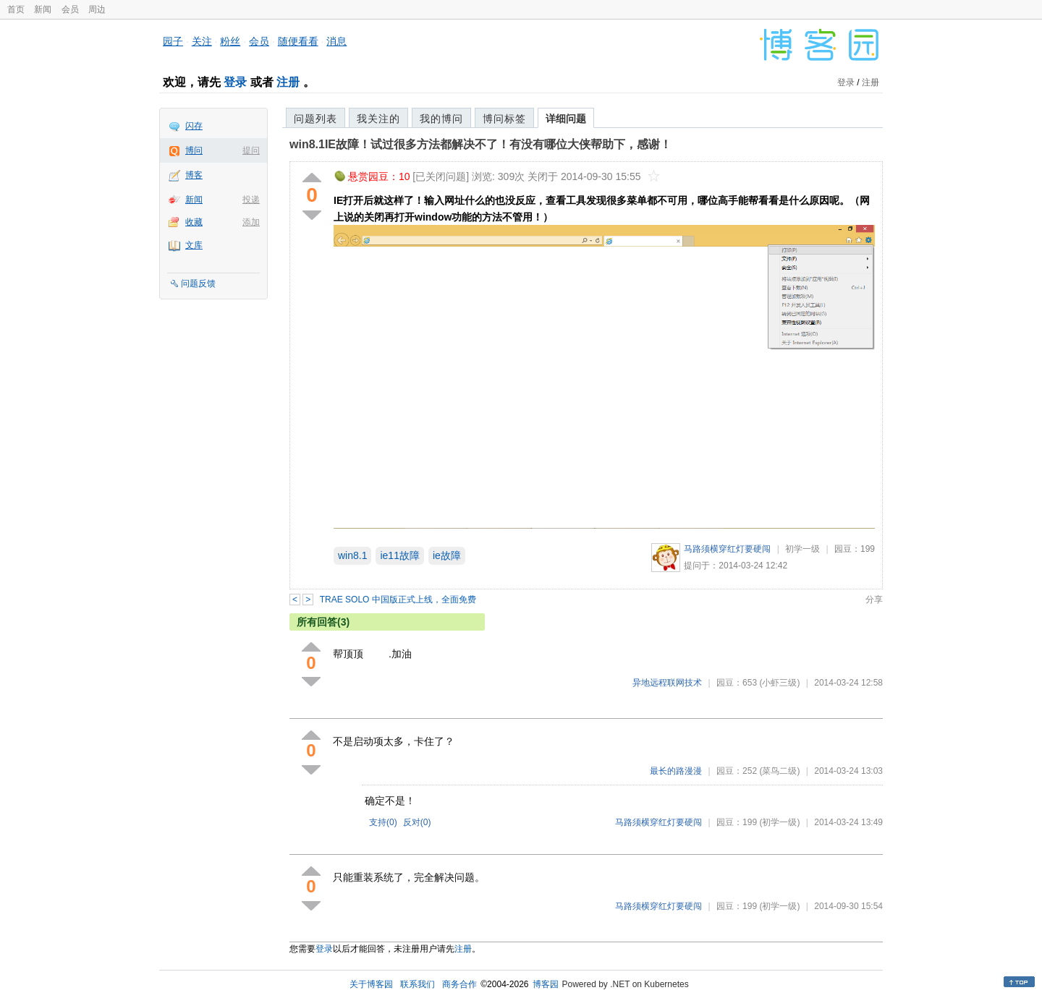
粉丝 (230, 41)
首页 (16, 9)
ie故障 (447, 555)
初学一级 (802, 549)
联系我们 (417, 984)
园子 (173, 41)
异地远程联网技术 (667, 683)
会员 (70, 9)
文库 (194, 245)
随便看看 (298, 41)
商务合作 (459, 984)
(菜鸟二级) (779, 771)
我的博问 (441, 118)
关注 (202, 41)
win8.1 (352, 555)
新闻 (42, 9)
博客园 (546, 984)
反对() (417, 822)
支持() (383, 822)
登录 (235, 82)
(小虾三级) (779, 683)
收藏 (194, 222)
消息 (336, 41)
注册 (288, 82)
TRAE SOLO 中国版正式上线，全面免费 (398, 599)
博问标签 (504, 118)
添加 (251, 222)
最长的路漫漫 (676, 771)
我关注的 (378, 118)
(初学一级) (779, 822)
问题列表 (315, 118)
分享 (874, 599)
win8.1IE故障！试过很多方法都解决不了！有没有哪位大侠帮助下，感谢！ (480, 144)
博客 (194, 175)
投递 (251, 200)
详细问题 (566, 118)
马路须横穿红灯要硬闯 (727, 549)
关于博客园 (371, 984)
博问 (194, 150)
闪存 (194, 126)
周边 (97, 9)
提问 (251, 150)
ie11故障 (399, 555)
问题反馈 (198, 283)
